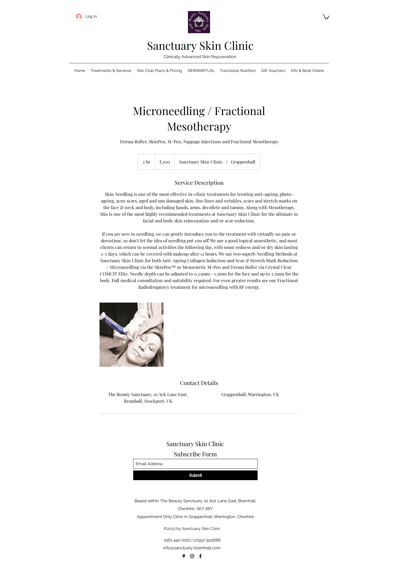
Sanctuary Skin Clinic (200, 45)
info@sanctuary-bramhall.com (192, 547)
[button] (326, 16)
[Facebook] (200, 556)
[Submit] (195, 475)
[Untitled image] (132, 335)
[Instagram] (192, 556)
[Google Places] (184, 556)
